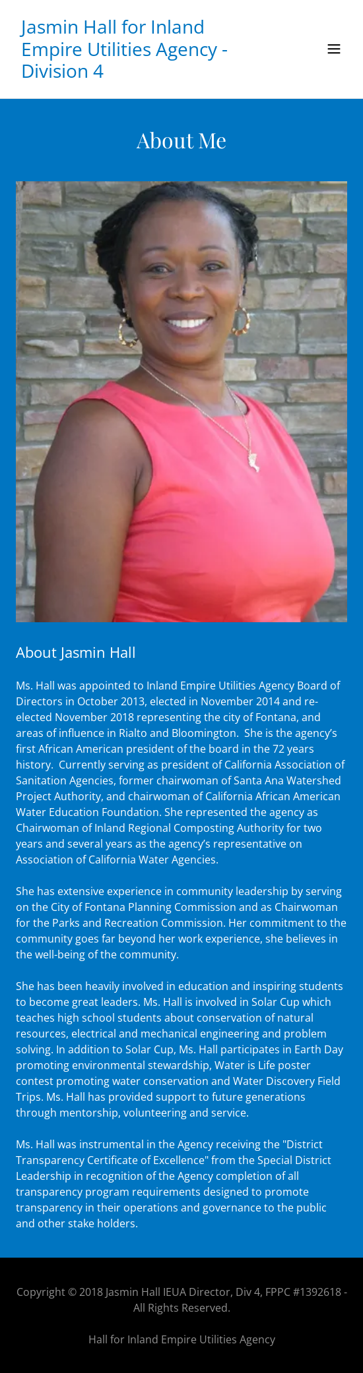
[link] (131, 74)
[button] (334, 49)
